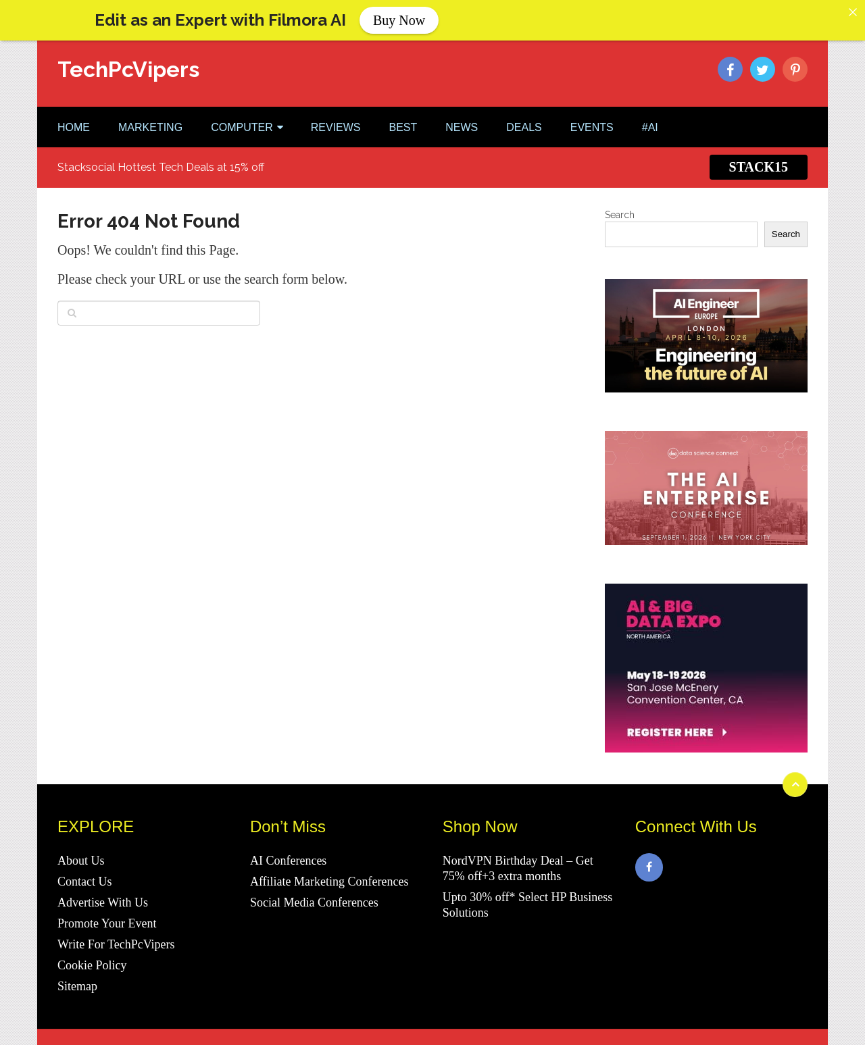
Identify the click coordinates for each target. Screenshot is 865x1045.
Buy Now (399, 20)
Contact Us (84, 870)
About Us (81, 849)
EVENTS (592, 115)
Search (620, 202)
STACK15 (758, 155)
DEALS (523, 115)
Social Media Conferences (314, 891)
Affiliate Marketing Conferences (329, 870)
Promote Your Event (107, 912)
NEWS (461, 115)
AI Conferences (288, 849)
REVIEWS (336, 115)
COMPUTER (242, 115)
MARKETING (150, 115)
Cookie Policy (92, 954)
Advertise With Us (102, 891)
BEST (403, 115)
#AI (650, 115)
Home (73, 115)
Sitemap (77, 975)
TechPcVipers (128, 57)
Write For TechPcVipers (116, 933)
